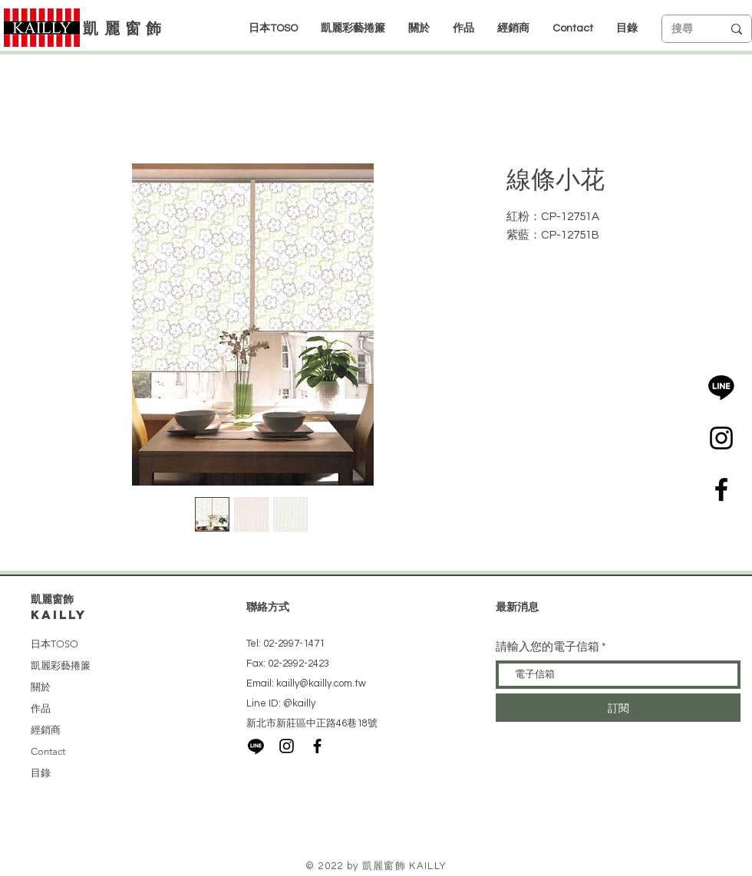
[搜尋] (685, 29)
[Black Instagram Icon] (721, 438)
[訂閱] (618, 707)
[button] (513, 28)
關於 (41, 687)
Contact (48, 751)
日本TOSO (54, 644)
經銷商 (46, 730)
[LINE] (721, 386)
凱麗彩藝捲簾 (61, 665)
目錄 (41, 773)
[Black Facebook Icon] (721, 489)
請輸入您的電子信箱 (547, 647)
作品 (41, 708)
